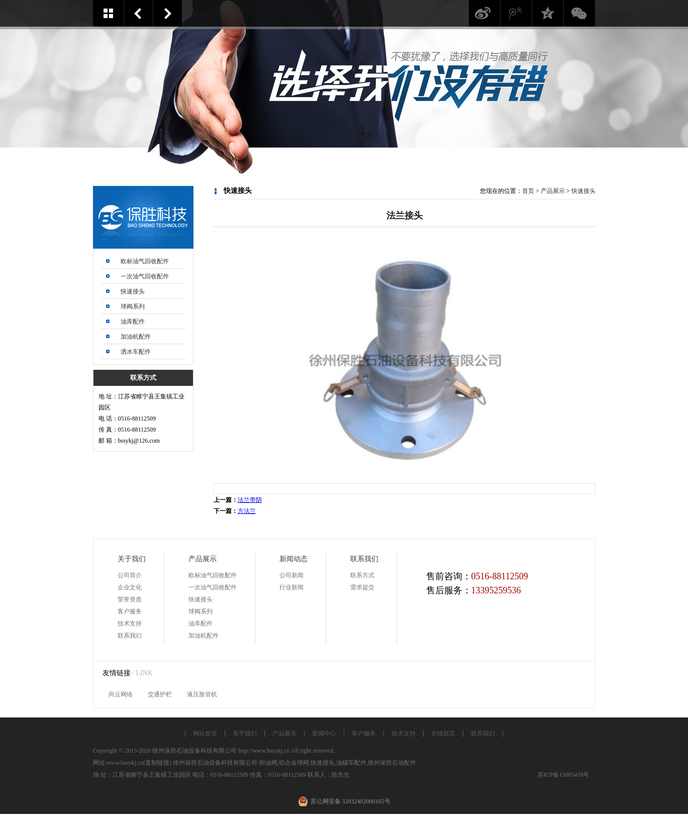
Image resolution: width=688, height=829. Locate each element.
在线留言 (443, 733)
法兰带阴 (138, 13)
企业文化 (130, 587)
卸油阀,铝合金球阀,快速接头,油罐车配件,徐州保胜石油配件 (337, 762)
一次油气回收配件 (145, 276)
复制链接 (157, 762)
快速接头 (133, 291)
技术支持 (130, 623)
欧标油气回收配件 (145, 261)
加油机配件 (136, 336)
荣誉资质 (130, 599)
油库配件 (133, 321)
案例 (108, 13)
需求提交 (362, 587)
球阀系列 (133, 306)
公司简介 (130, 575)
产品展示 (553, 190)
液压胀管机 (202, 694)
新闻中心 (324, 733)
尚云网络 (121, 694)
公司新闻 (291, 575)
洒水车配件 (136, 351)
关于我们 (245, 733)
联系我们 (130, 635)
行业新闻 (291, 587)
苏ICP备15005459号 (563, 774)
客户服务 (130, 611)
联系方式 (362, 575)
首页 (528, 190)
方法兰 (167, 13)
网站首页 (205, 733)
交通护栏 (160, 694)
